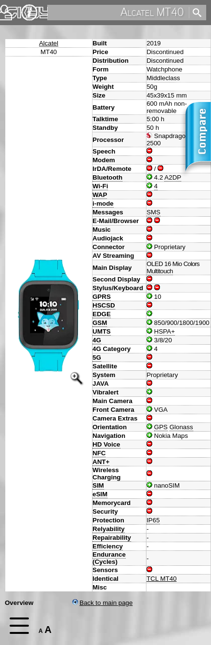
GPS (161, 427)
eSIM (99, 494)
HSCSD (103, 305)
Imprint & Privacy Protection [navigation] (29, 12)
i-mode (103, 203)
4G (96, 340)
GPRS (101, 296)
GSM (99, 322)
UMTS (101, 331)
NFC (99, 453)
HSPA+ (164, 331)
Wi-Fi (100, 186)
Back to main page (102, 602)
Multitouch (159, 271)
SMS (153, 212)
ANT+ (100, 461)
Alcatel (48, 43)
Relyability (108, 529)
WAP (99, 194)
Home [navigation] (13, 10)
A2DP (172, 177)
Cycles (104, 561)
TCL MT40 (161, 578)
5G (96, 357)
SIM (98, 485)
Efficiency (107, 546)
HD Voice (106, 444)
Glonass (181, 427)
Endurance (109, 554)
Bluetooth (107, 177)
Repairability (111, 537)
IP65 (152, 520)
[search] (117, 12)
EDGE (101, 314)
